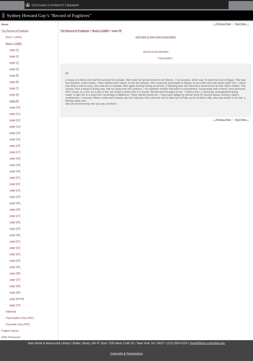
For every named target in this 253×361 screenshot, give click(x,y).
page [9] (14, 101)
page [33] (15, 254)
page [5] (14, 75)
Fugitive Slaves (9, 330)
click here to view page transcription (155, 37)
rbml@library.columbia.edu (207, 343)
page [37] (15, 279)
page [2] (14, 56)
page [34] (15, 260)
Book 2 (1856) (14, 43)
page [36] (15, 273)
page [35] (15, 266)
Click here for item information (155, 51)
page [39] (15, 292)
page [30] (15, 235)
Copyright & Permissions (126, 353)
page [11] (15, 113)
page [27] (15, 215)
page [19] (15, 164)
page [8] (14, 94)
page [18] (15, 158)
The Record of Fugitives (14, 30)
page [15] (15, 139)
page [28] (15, 222)
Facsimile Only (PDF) (18, 324)
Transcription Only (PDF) (20, 318)
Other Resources (11, 337)
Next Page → (242, 24)
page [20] (15, 171)
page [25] (15, 203)
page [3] (14, 62)
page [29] (15, 228)
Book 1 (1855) (14, 37)
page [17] (15, 152)
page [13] (15, 126)
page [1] (14, 50)
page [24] (15, 196)
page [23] (15, 190)
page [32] (15, 247)
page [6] (14, 81)
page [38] (15, 286)
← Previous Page (222, 24)
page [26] (15, 209)
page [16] (15, 145)
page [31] (15, 241)
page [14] (15, 132)
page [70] (15, 305)
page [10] (15, 107)
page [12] (15, 120)
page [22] (15, 184)
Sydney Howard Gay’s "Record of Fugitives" (49, 15)
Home (4, 24)
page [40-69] (17, 298)
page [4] (14, 69)
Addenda (11, 311)
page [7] (14, 88)
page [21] (15, 177)
